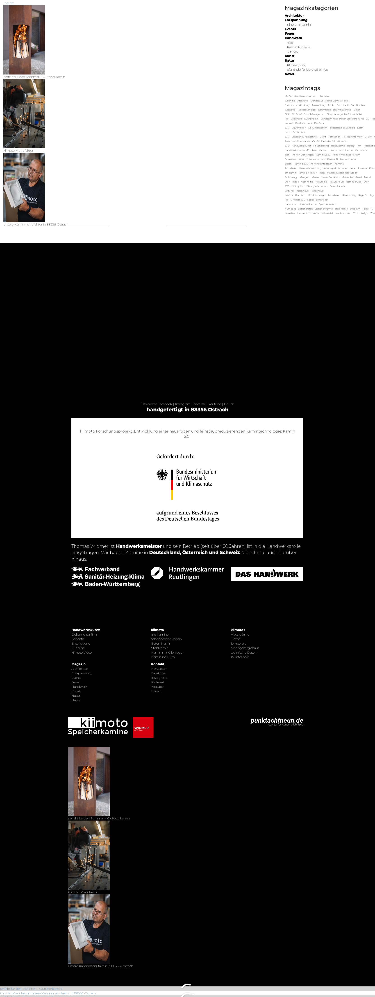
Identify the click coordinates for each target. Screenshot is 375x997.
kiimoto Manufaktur (15, 993)
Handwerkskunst (85, 630)
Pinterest (199, 404)
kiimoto (292, 52)
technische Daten (244, 652)
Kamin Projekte (298, 47)
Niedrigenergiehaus (245, 648)
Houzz (229, 404)
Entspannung (296, 20)
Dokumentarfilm (84, 634)
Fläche (235, 639)
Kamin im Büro (163, 657)
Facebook (165, 404)
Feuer (289, 34)
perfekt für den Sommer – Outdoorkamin (31, 989)
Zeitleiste (77, 639)
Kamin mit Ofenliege (166, 652)
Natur (289, 61)
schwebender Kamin (166, 639)
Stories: (8, 3)
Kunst (289, 56)
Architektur (294, 16)
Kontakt (157, 664)
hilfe (290, 43)
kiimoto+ (238, 630)
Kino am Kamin (299, 25)
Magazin (78, 664)
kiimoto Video (81, 652)
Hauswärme (240, 634)
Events (290, 29)
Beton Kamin (161, 643)
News (289, 74)
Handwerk (293, 38)
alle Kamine (159, 634)
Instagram (183, 404)
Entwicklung (80, 643)
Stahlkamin (159, 648)
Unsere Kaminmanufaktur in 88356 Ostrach (63, 993)
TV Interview (240, 657)
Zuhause (77, 648)
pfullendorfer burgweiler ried (307, 70)
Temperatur (239, 643)
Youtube (215, 404)
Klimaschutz (296, 65)
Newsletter (149, 404)
